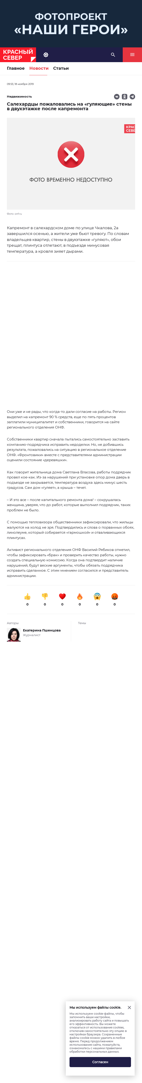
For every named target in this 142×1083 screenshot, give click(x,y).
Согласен (100, 1062)
